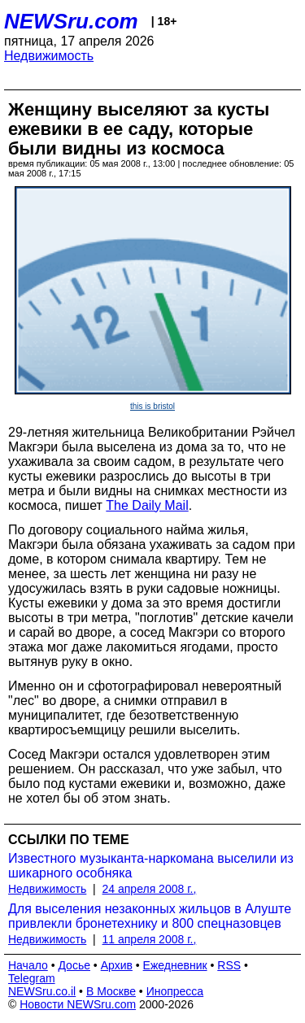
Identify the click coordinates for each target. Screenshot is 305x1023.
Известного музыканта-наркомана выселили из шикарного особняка (151, 865)
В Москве (111, 991)
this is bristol (152, 406)
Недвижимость (49, 56)
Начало (28, 965)
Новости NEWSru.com (78, 1004)
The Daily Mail (147, 505)
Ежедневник (175, 965)
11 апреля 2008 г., (149, 939)
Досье (74, 965)
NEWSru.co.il (42, 991)
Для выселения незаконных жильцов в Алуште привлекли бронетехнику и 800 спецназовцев (149, 916)
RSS (229, 965)
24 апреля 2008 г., (149, 888)
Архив (117, 965)
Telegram (31, 978)
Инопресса (175, 991)
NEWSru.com (71, 21)
